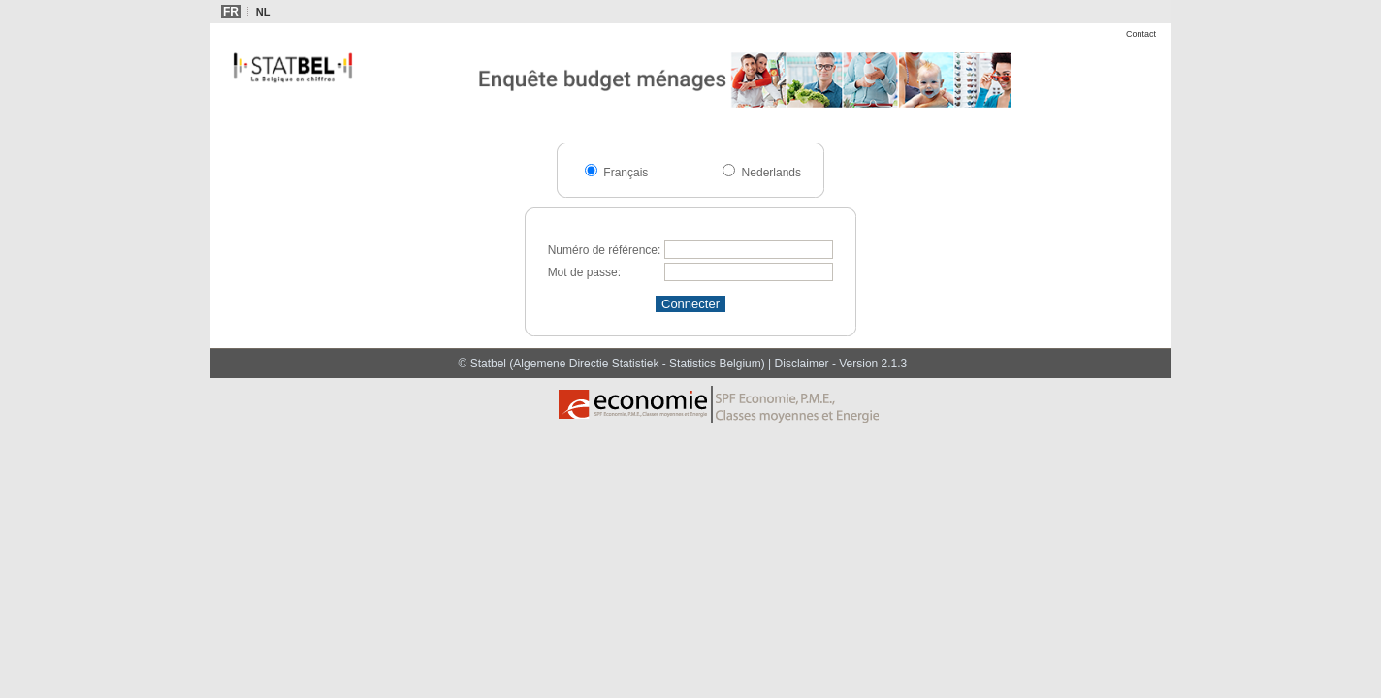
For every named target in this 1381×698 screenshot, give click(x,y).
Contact (1141, 34)
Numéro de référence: (604, 250)
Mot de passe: (584, 272)
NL (263, 11)
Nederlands (769, 172)
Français (624, 172)
